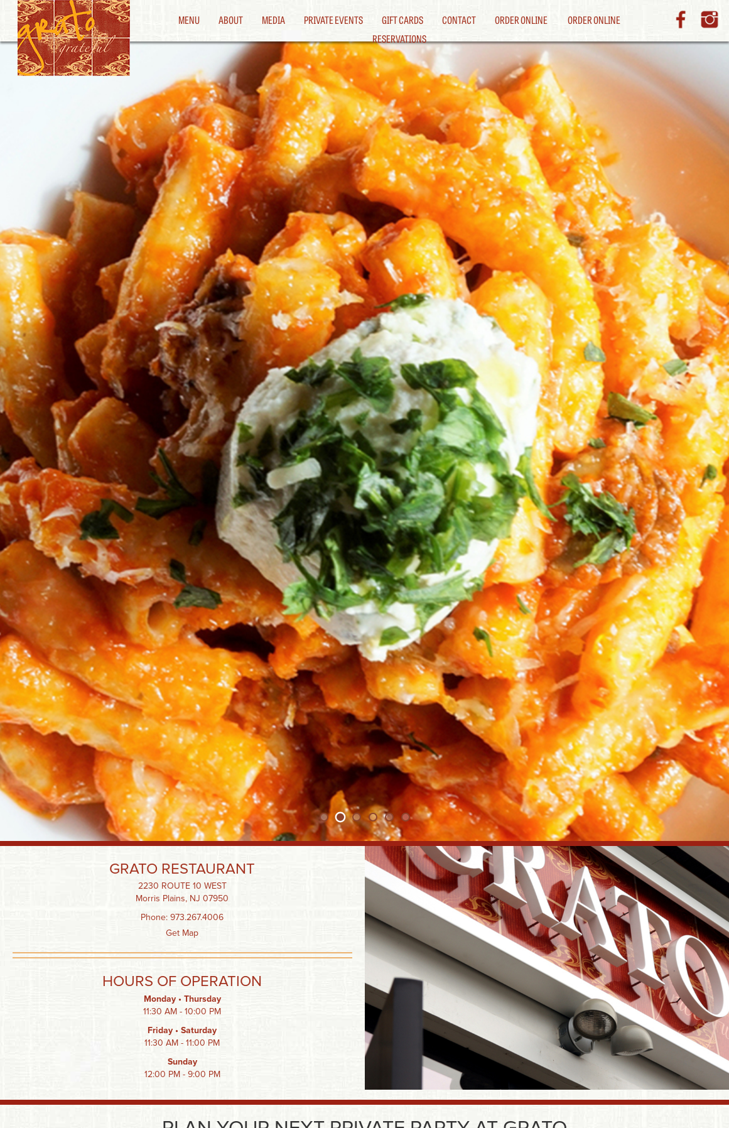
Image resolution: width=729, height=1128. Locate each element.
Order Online (521, 19)
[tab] (324, 817)
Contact (459, 19)
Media (273, 19)
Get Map (182, 933)
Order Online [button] (594, 19)
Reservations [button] (399, 38)
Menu (189, 19)
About (231, 19)
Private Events (333, 19)
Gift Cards (402, 19)
